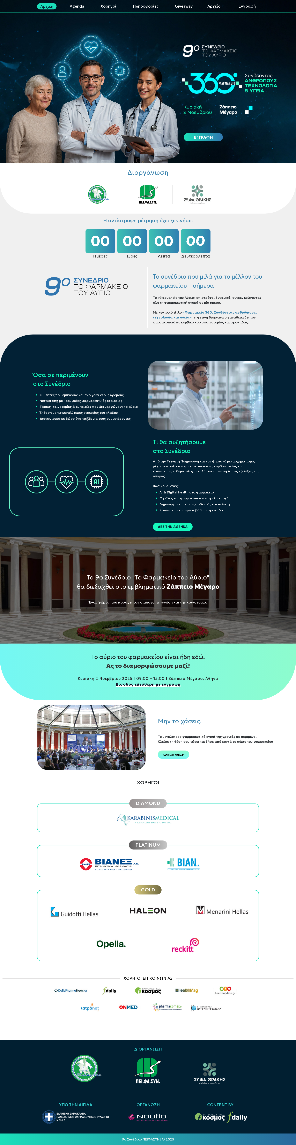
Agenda (77, 6)
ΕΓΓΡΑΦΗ (203, 137)
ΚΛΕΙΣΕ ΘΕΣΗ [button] (173, 755)
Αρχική (46, 6)
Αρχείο (214, 6)
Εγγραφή (247, 6)
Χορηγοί (108, 6)
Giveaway (184, 6)
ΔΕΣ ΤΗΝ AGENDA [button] (173, 527)
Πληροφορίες (145, 6)
